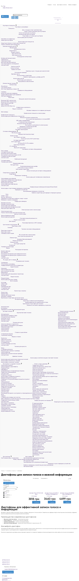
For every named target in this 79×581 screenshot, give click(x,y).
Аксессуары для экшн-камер (9, 279)
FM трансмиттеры (29, 460)
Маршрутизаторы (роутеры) (17, 134)
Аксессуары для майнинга (16, 80)
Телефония (8, 245)
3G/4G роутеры (11, 132)
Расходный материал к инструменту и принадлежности (16, 393)
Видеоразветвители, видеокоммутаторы (24, 302)
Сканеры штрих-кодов (7, 233)
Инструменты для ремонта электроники (24, 125)
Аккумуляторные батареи (16, 123)
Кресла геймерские (38, 446)
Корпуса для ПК (10, 66)
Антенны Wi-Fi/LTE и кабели (17, 143)
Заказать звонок (8, 572)
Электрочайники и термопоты (9, 324)
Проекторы (4, 292)
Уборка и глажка (11, 336)
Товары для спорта (37, 365)
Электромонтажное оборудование (42, 441)
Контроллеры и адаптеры (16, 75)
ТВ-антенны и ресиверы (8, 264)
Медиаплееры (5, 278)
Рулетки (3, 380)
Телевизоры (4, 262)
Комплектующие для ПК (8, 46)
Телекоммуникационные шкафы (19, 166)
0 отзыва (35, 496)
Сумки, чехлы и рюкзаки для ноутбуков (23, 31)
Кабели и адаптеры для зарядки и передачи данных (31, 192)
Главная (49, 4)
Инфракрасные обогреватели (66, 323)
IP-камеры (35, 421)
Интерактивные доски (14, 299)
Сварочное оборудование (8, 372)
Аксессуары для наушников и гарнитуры (12, 274)
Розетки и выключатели (39, 442)
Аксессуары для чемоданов (40, 389)
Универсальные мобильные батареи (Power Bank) (29, 187)
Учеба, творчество (12, 459)
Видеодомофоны (37, 404)
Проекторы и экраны (13, 290)
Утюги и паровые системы (8, 343)
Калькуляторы (9, 242)
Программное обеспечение (17, 81)
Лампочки (35, 413)
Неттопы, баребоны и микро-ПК (10, 89)
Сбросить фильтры (8, 483)
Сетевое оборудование (9, 131)
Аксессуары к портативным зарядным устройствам (15, 188)
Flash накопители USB (7, 103)
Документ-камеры (6, 296)
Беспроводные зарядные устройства (22, 191)
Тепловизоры (36, 397)
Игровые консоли (6, 202)
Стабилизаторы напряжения (17, 122)
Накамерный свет (6, 286)
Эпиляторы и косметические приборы (12, 353)
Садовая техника (6, 405)
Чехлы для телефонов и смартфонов (11, 180)
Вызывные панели (37, 406)
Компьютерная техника (8, 83)
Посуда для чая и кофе (38, 434)
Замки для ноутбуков (7, 40)
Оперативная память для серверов (11, 94)
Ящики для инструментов (8, 386)
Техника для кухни (12, 322)
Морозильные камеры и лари (9, 315)
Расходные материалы (14, 249)
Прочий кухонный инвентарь (40, 439)
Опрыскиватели (5, 408)
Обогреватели (62, 321)
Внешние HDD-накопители (8, 102)
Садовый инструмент (7, 409)
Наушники (4, 268)
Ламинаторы (9, 237)
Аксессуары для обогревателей (67, 326)
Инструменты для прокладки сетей (11, 155)
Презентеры (4, 293)
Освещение (35, 411)
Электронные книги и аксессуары (21, 209)
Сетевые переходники (14, 129)
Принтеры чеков (5, 232)
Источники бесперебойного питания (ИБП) (25, 119)
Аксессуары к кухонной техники (10, 362)
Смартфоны (8, 174)
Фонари (34, 382)
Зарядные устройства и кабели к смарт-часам (14, 198)
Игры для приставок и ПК (8, 208)
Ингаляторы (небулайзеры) (39, 380)
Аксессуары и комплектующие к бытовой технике (29, 358)
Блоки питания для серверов (9, 93)
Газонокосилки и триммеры (8, 407)
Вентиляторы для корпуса (8, 62)
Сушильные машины (6, 335)
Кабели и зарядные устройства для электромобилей (38, 465)
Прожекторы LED (37, 418)
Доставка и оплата (62, 4)
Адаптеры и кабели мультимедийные (22, 300)
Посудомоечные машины (8, 317)
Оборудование (5, 382)
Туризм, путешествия (38, 390)
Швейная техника (11, 356)
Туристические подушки (39, 393)
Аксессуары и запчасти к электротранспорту (45, 373)
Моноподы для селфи (7, 182)
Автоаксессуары (28, 466)
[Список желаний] (54, 12)
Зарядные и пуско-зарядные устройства (47, 463)
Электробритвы (5, 352)
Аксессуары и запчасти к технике (10, 360)
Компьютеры (9, 84)
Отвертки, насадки (6, 387)
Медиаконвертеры (12, 163)
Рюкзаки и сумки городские (40, 384)
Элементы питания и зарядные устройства (26, 305)
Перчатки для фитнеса (38, 368)
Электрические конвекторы (66, 322)
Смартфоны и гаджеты (8, 172)
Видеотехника (10, 276)
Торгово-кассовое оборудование (20, 229)
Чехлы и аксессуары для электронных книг (13, 212)
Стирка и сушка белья (14, 332)
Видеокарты (8, 50)
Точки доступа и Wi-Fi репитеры (20, 138)
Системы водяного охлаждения (10, 63)
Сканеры (7, 227)
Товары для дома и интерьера (41, 400)
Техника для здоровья (38, 375)
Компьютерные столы (38, 448)
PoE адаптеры (9, 165)
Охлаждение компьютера (16, 56)
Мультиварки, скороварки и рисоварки (12, 325)
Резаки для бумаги (12, 240)
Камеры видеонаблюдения (39, 422)
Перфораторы (5, 368)
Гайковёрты (4, 369)
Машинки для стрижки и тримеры (10, 350)
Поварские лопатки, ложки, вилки (41, 438)
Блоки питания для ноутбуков (18, 33)
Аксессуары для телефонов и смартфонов (25, 177)
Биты (2, 394)
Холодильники (5, 314)
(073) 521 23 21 (6, 560)
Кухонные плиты (5, 318)
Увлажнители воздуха (64, 318)
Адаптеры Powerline (13, 144)
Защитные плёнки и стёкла (8, 181)
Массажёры (35, 379)
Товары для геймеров (13, 201)
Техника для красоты (13, 346)
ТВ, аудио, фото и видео (9, 259)
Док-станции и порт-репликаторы (21, 30)
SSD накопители (11, 53)
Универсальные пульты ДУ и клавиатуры (12, 265)
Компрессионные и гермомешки (41, 394)
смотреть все (5, 65)
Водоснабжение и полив (8, 411)
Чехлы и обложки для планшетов (10, 44)
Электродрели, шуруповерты (9, 366)
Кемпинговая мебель (38, 449)
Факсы (5, 248)
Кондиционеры (62, 314)
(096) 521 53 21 (6, 562)
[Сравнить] (37, 504)
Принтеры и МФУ (11, 226)
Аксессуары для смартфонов (9, 184)
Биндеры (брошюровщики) (16, 239)
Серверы (3, 92)
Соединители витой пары (8, 156)
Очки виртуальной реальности (19, 218)
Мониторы (7, 97)
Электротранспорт (38, 369)
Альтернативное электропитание (41, 452)
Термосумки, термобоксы (39, 391)
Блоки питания (10, 68)
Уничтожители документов (17, 236)
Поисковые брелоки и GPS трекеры (21, 222)
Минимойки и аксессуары (8, 404)
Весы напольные (37, 377)
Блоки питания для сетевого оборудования (26, 170)
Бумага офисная (5, 251)
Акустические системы (7, 271)
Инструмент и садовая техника (11, 364)
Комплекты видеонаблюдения (40, 425)
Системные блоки (6, 87)
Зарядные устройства (14, 189)
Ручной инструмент (6, 383)
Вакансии (5, 579)
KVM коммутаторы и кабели (17, 167)
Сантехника (35, 454)
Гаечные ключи (5, 389)
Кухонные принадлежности (40, 435)
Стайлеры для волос (7, 349)
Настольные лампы (37, 416)
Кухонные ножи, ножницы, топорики (42, 436)
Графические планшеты (8, 114)
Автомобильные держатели (31, 459)
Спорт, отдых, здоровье (40, 364)
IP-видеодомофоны (37, 403)
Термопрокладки (6, 61)
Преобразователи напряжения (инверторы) (36, 462)
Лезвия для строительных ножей (10, 400)
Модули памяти (10, 52)
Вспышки (3, 285)
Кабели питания (10, 69)
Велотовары (35, 398)
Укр (4, 6)
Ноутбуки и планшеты (8, 25)
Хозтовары (35, 450)
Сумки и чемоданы (37, 383)
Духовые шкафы (5, 319)
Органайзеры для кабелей (8, 178)
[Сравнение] (54, 14)
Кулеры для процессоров (8, 58)
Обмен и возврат (72, 4)
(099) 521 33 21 (6, 564)
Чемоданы (35, 386)
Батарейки (4, 308)
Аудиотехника (9, 267)
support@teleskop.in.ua (11, 569)
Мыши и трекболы (11, 109)
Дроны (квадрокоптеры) (8, 215)
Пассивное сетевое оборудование (21, 149)
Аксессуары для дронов (8, 217)
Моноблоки (4, 86)
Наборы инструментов (7, 384)
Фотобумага (4, 252)
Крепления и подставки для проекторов (12, 298)
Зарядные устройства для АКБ (19, 126)
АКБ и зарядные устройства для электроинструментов (16, 398)
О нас (54, 4)
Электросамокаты (37, 371)
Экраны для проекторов (8, 295)
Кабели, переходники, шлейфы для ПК (23, 77)
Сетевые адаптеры (13, 140)
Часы (4, 194)
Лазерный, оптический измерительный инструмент (15, 379)
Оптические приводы (14, 72)
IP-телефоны (9, 146)
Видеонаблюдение (37, 420)
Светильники (36, 417)
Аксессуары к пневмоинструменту (10, 376)
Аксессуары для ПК (12, 78)
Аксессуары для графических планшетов (12, 116)
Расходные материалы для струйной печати (13, 255)
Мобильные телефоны (14, 175)
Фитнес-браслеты (6, 197)
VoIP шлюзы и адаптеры (15, 169)
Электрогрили (5, 328)
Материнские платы (13, 49)
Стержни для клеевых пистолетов (10, 397)
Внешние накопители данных (18, 99)
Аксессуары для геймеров (8, 205)
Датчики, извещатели (38, 409)
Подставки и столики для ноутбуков (22, 36)
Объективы (4, 284)
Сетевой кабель (5, 160)
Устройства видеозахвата (16, 128)
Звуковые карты (10, 74)
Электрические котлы (64, 328)
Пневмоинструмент (6, 375)
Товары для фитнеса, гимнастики (41, 366)
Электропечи (5, 329)
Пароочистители (6, 339)
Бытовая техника (7, 311)
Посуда (34, 429)
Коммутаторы (9, 135)
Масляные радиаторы (64, 325)
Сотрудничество (7, 578)
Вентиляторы (62, 315)
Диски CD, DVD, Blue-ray (8, 106)
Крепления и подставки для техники (22, 303)
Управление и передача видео (41, 427)
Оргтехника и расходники (9, 224)
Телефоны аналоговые (7, 246)
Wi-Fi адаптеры (10, 141)
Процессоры (9, 47)
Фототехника (9, 281)
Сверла (3, 396)
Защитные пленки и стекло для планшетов (13, 43)
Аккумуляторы (5, 306)
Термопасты (4, 59)
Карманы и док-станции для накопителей (25, 71)
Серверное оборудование (16, 90)
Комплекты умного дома (39, 407)
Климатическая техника (66, 311)
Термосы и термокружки (39, 431)
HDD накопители (11, 55)
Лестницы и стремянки (7, 403)
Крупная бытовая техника (16, 312)
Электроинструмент (7, 365)
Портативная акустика (7, 269)
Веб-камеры (4, 112)
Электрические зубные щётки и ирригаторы (44, 376)
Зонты (34, 387)
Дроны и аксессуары (13, 214)
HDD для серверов (6, 96)
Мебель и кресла (37, 445)
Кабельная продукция (14, 159)
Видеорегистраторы (38, 424)
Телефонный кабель (6, 162)
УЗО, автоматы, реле (38, 443)
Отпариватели (5, 342)
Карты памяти (5, 104)
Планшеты (7, 28)
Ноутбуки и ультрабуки (14, 27)
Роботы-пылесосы (6, 341)
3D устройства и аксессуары (18, 234)
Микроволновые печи (7, 326)
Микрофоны (4, 272)
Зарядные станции (37, 453)
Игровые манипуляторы (7, 204)
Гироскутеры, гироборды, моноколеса (43, 372)
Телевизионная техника (15, 261)
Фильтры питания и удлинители (19, 117)
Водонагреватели (63, 312)
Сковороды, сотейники (38, 432)
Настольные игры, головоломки (10, 458)
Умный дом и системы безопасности (53, 401)
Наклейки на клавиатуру (8, 39)
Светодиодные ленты (38, 414)
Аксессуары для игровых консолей (10, 207)
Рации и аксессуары (13, 220)
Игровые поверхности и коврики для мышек (26, 110)
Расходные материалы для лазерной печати (13, 253)
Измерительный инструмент (9, 377)
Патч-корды (4, 150)
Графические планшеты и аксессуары (23, 113)
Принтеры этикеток (6, 230)
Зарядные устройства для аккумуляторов (13, 309)
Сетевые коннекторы (7, 152)
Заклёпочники (5, 390)
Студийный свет (5, 288)
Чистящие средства (13, 243)
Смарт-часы (4, 195)
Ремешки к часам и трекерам (9, 200)
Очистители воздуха (64, 317)
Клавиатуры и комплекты (15, 107)
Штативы (3, 282)
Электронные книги (6, 211)
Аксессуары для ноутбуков (16, 37)
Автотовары (28, 456)
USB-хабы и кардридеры (15, 120)
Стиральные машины (7, 334)
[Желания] (35, 504)
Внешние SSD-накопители (8, 100)
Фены (2, 348)
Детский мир (5, 456)
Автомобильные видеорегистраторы (34, 458)
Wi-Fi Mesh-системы (13, 137)
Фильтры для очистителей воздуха (67, 319)
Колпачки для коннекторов (8, 153)
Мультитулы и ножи (37, 396)
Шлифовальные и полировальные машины (12, 371)
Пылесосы (4, 338)
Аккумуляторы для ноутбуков (18, 34)
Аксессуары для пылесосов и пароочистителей (14, 359)
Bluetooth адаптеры (13, 147)
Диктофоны (8, 221)
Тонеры (3, 256)
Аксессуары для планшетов (17, 41)
